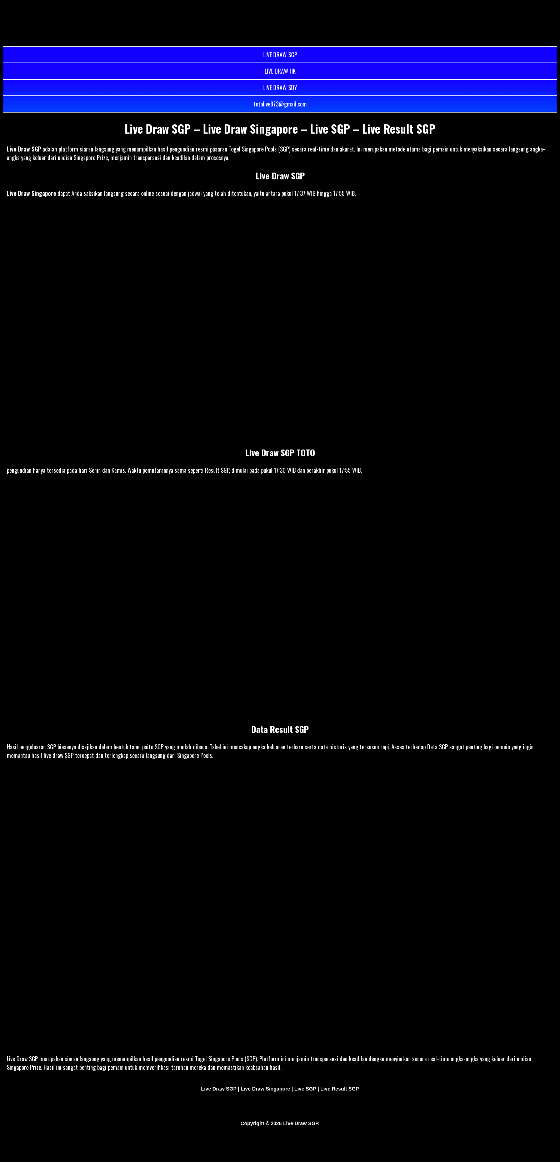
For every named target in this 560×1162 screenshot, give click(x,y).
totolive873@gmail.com (280, 104)
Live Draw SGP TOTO (280, 452)
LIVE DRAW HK (280, 71)
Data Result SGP (280, 728)
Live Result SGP (339, 1089)
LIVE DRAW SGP (280, 54)
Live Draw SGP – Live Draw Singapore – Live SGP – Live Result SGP (280, 128)
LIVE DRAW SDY (280, 87)
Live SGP (305, 1089)
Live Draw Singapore (31, 193)
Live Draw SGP (24, 149)
